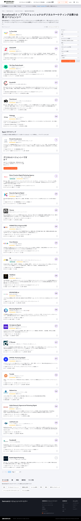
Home (3, 11)
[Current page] (17, 472)
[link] (39, 2)
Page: (13, 471)
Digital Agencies (10, 11)
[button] (70, 2)
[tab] (5, 480)
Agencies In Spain (19, 11)
